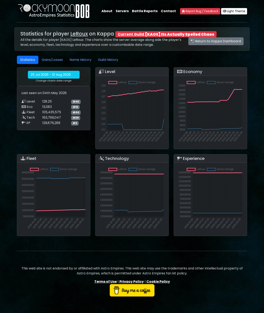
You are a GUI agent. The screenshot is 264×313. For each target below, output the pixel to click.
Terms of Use (105, 281)
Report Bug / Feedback (200, 11)
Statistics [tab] (27, 59)
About (106, 11)
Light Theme (234, 11)
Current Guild (166, 34)
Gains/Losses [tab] (52, 59)
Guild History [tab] (108, 59)
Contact (168, 11)
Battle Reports (145, 11)
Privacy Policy (131, 281)
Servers (122, 11)
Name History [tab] (80, 59)
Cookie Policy (158, 281)
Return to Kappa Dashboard (216, 41)
